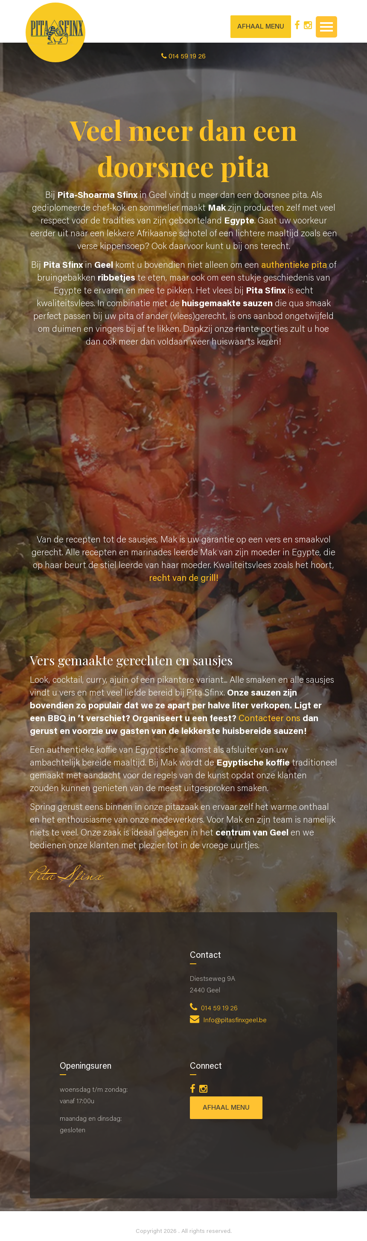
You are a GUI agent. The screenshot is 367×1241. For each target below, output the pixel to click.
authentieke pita (294, 265)
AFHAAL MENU (260, 26)
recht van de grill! (183, 578)
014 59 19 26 (214, 1008)
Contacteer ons (269, 719)
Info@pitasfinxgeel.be (228, 1020)
